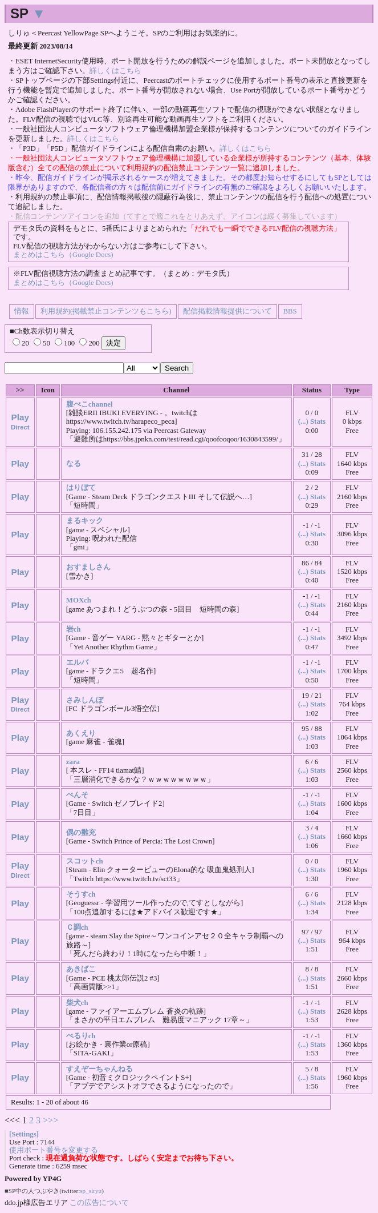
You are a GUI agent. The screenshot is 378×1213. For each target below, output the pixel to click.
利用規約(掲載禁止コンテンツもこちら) (106, 311)
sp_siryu (90, 1190)
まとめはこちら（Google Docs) (63, 255)
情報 (21, 311)
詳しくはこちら (115, 71)
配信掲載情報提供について (227, 311)
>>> (50, 1120)
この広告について (99, 1202)
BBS (290, 311)
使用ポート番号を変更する (53, 1150)
